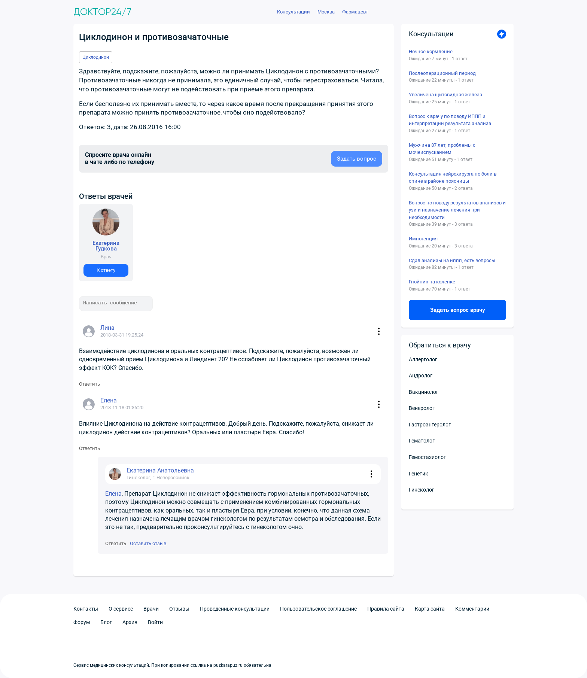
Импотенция (423, 238)
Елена (113, 493)
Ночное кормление (431, 51)
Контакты (85, 609)
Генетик (418, 474)
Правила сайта (385, 609)
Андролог (420, 375)
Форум (81, 622)
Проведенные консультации (235, 609)
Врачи (151, 609)
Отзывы (179, 609)
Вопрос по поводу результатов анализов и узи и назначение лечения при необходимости (457, 210)
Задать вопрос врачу (457, 310)
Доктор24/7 (102, 12)
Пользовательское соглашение (318, 609)
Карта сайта (430, 609)
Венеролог (422, 408)
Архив (129, 622)
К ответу (106, 270)
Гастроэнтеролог (430, 425)
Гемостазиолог (427, 457)
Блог (106, 622)
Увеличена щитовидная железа (445, 94)
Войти (155, 622)
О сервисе (121, 609)
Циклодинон (95, 57)
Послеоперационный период (442, 73)
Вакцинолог (423, 392)
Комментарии (472, 609)
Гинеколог (421, 490)
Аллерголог (423, 359)
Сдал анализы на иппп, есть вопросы (452, 260)
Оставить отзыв (148, 543)
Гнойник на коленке (432, 282)
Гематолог (422, 441)
